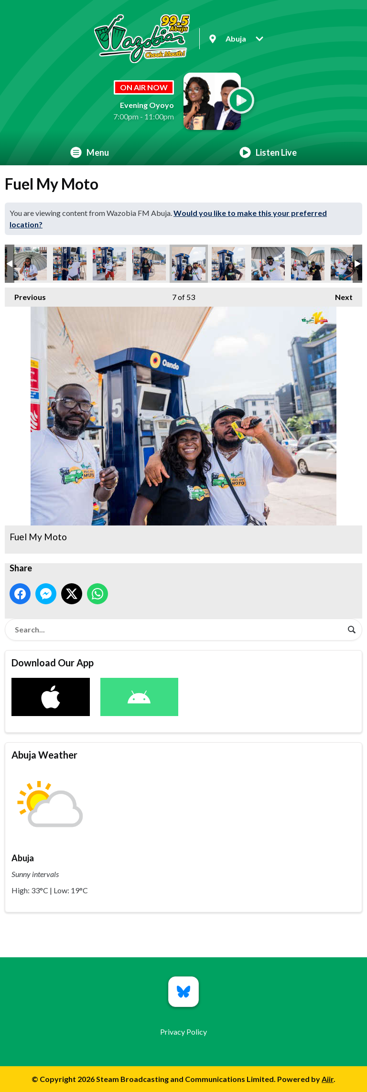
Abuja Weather (44, 754)
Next (339, 294)
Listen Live (268, 152)
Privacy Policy (183, 1031)
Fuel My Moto (30, 263)
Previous (25, 294)
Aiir (328, 1078)
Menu (89, 152)
